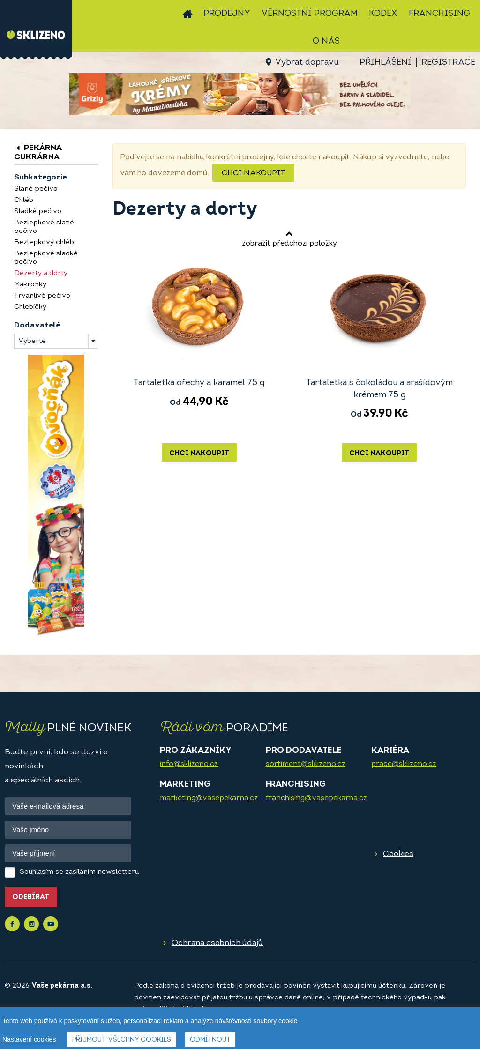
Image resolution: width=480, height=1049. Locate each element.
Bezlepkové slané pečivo (44, 227)
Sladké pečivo (37, 211)
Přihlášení (386, 62)
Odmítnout (210, 1039)
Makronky (30, 284)
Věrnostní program (310, 13)
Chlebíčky (30, 307)
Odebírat (30, 897)
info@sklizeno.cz (189, 764)
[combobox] (56, 341)
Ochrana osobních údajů (217, 943)
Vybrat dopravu (306, 62)
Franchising (439, 13)
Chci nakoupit (253, 173)
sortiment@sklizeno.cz (305, 764)
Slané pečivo (36, 189)
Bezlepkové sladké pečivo (46, 258)
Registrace (448, 62)
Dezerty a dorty (41, 273)
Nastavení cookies (29, 1039)
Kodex (383, 13)
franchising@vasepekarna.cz (316, 798)
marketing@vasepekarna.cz (209, 798)
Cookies (398, 854)
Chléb (23, 200)
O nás (326, 41)
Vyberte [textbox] (32, 341)
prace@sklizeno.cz (403, 764)
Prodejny (226, 13)
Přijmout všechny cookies (121, 1039)
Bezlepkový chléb (44, 242)
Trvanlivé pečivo (42, 295)
